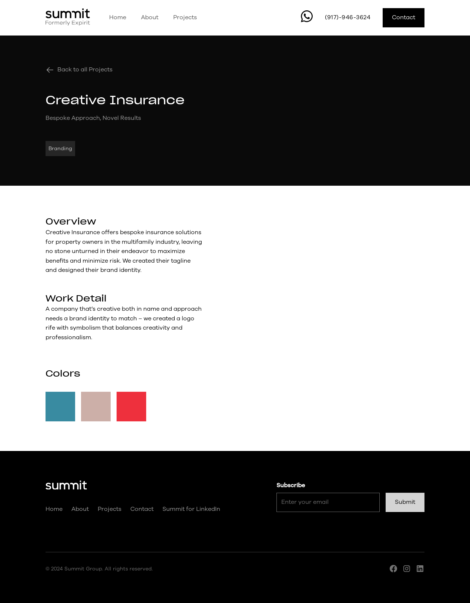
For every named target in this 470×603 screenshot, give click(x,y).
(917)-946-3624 (347, 17)
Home (117, 17)
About (149, 17)
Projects (185, 17)
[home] (68, 18)
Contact (403, 17)
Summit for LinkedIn (191, 509)
